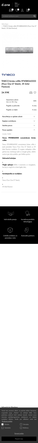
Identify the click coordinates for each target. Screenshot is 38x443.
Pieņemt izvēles (19, 433)
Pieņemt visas (19, 439)
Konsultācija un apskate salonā (12, 116)
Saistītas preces (7, 125)
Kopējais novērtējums (9, 121)
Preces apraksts (7, 130)
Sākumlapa (5, 24)
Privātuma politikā (7, 421)
